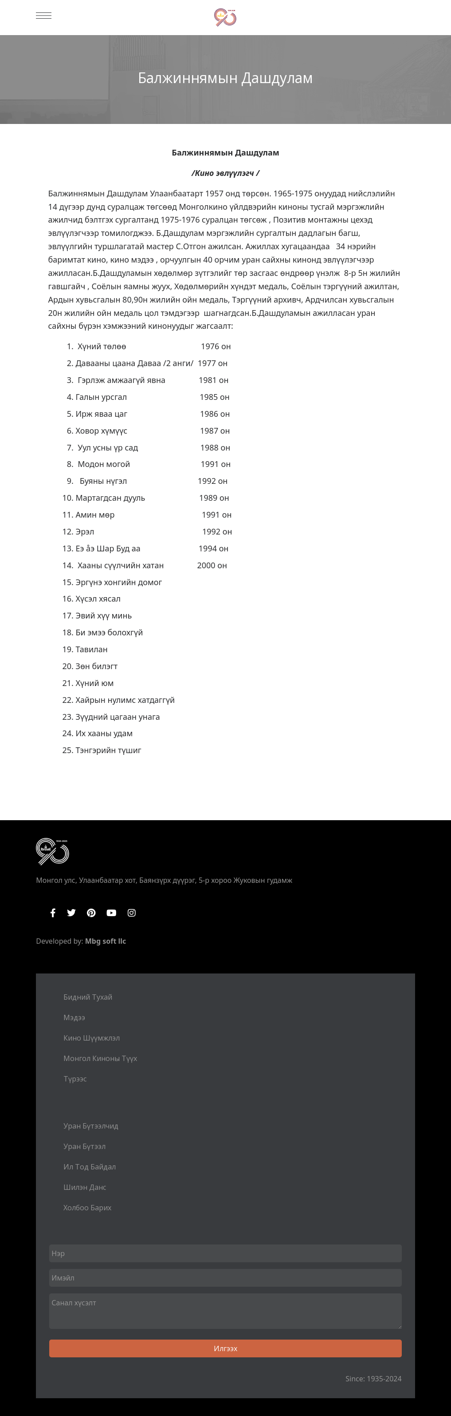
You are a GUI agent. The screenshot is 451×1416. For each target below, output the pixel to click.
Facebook (53, 913)
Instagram (132, 913)
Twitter (71, 913)
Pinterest (91, 913)
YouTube (111, 913)
